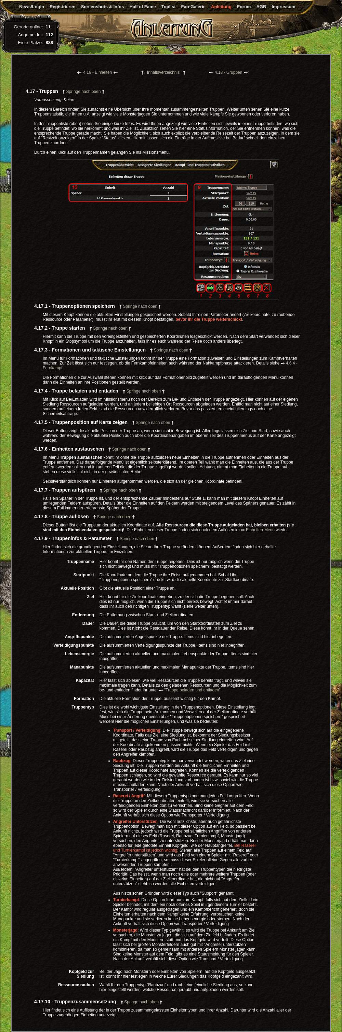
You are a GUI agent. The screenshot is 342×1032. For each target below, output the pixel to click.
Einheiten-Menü (258, 529)
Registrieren (63, 6)
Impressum (283, 6)
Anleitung (221, 6)
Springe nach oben (83, 91)
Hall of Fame (143, 6)
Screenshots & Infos (102, 6)
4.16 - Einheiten (97, 72)
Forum (244, 6)
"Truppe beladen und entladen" (190, 690)
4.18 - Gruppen (228, 72)
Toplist (168, 6)
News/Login (31, 6)
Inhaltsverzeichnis (163, 72)
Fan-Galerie (193, 6)
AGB (261, 6)
